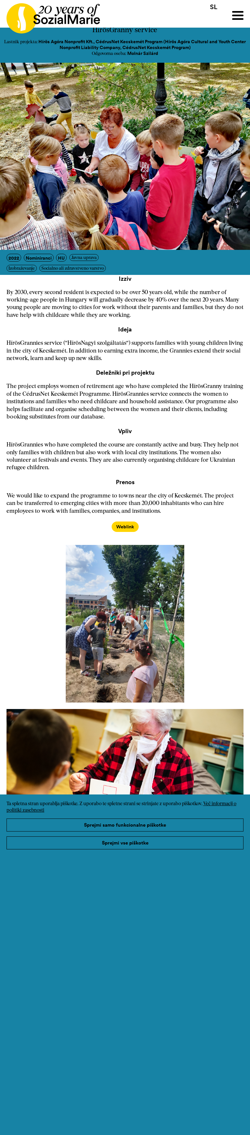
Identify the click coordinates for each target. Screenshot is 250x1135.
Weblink (125, 527)
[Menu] (237, 15)
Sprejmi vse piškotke (125, 843)
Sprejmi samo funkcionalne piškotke (125, 825)
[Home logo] (50, 15)
